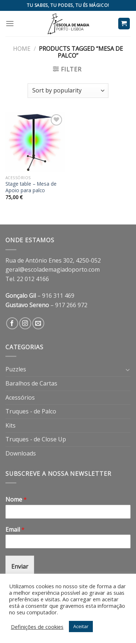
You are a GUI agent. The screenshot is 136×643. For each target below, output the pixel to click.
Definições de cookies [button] (37, 626)
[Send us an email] (38, 323)
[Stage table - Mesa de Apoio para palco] (35, 142)
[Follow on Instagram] (25, 323)
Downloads (20, 453)
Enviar (19, 566)
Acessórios (20, 397)
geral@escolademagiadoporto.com (52, 269)
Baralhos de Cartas (31, 383)
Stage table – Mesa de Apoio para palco (31, 187)
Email (15, 529)
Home (21, 49)
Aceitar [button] (80, 626)
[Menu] (9, 23)
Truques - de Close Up (35, 439)
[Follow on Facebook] (12, 323)
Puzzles (15, 369)
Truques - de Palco (30, 411)
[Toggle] (128, 369)
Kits (10, 425)
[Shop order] (68, 90)
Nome (16, 499)
